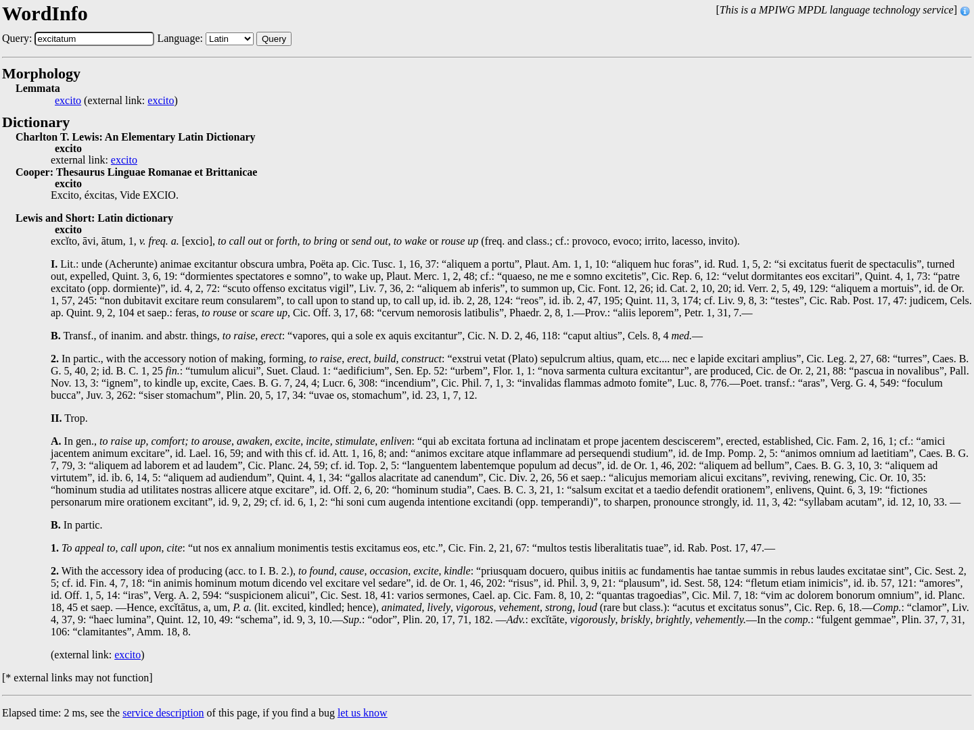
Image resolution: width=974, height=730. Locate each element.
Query (274, 39)
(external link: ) (116, 100)
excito (68, 100)
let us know (363, 713)
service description (163, 713)
